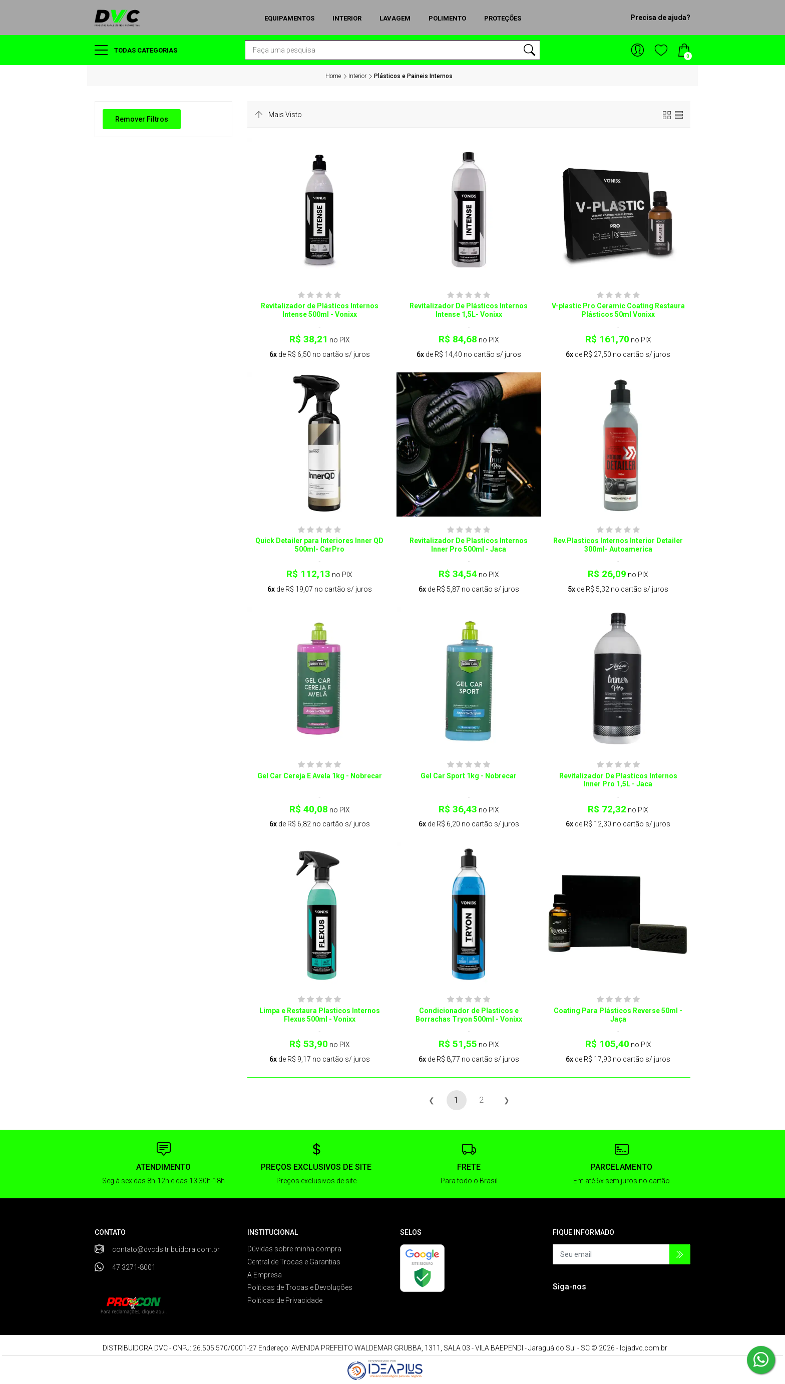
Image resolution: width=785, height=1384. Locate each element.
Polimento (447, 18)
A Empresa (264, 1275)
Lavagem (395, 18)
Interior (346, 18)
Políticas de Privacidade (284, 1300)
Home (333, 76)
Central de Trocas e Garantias (293, 1262)
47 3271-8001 (134, 1267)
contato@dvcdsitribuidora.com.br (166, 1249)
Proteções (502, 18)
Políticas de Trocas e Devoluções (299, 1287)
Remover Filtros (141, 119)
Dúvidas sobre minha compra (294, 1249)
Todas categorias (136, 50)
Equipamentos (289, 18)
